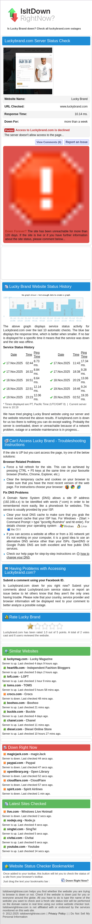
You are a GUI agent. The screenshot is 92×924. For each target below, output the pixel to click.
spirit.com (14, 789)
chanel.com (15, 720)
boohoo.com (16, 703)
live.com (13, 811)
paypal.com (15, 763)
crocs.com (14, 694)
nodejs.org (14, 820)
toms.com (14, 685)
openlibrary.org (17, 771)
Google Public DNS (20, 545)
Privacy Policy (57, 913)
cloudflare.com (17, 780)
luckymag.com (17, 659)
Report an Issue (77, 142)
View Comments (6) (49, 142)
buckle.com (15, 711)
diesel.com (14, 729)
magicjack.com (17, 754)
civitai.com (14, 838)
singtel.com (15, 829)
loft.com (13, 676)
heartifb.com (16, 668)
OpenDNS (78, 541)
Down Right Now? (75, 880)
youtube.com (16, 846)
